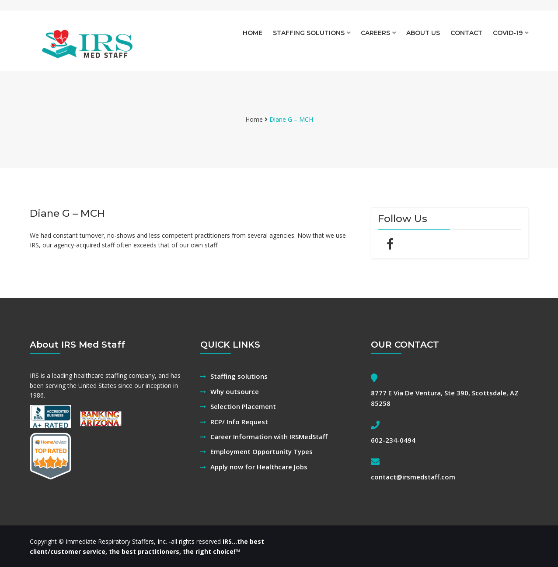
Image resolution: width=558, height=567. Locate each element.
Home (252, 33)
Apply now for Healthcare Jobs (258, 466)
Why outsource (234, 391)
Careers (375, 33)
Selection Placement (243, 406)
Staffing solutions (309, 33)
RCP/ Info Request (239, 421)
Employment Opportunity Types (261, 451)
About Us (423, 33)
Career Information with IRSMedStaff (269, 436)
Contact (466, 33)
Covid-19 (508, 33)
